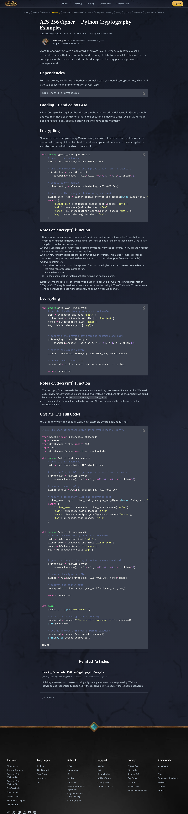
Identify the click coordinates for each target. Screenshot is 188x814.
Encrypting (50, 130)
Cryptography (74, 800)
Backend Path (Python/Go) (13, 776)
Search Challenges (16, 800)
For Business (133, 786)
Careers (161, 786)
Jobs (89, 12)
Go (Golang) (43, 770)
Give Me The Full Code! (60, 414)
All (27, 12)
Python (55, 12)
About (161, 790)
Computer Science (103, 12)
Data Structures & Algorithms (75, 788)
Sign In (177, 3)
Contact (101, 766)
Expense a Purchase (137, 790)
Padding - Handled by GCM (63, 105)
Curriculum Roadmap (168, 778)
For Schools (133, 782)
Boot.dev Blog (46, 33)
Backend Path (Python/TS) (13, 783)
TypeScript (42, 774)
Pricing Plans (134, 766)
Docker (70, 778)
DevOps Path (13, 788)
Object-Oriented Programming (75, 795)
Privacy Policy (104, 782)
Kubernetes (72, 770)
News (35, 12)
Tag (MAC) (47, 285)
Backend (66, 12)
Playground (12, 805)
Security (150, 12)
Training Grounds (15, 770)
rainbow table (131, 258)
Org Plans (132, 778)
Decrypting (50, 298)
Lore (160, 770)
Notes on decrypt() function (65, 383)
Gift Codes (133, 770)
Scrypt (45, 248)
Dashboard (12, 792)
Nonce (45, 237)
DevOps (44, 12)
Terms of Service (105, 786)
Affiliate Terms (104, 778)
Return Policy (104, 774)
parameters (56, 262)
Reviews (162, 782)
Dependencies (52, 73)
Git (68, 774)
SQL (39, 782)
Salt (44, 255)
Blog (160, 774)
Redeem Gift (134, 774)
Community (163, 766)
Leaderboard (13, 796)
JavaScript (138, 12)
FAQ (99, 770)
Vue (127, 12)
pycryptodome (126, 80)
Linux (69, 766)
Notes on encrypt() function (65, 230)
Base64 (46, 282)
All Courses (12, 766)
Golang (118, 12)
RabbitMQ (72, 782)
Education (78, 12)
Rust (160, 12)
